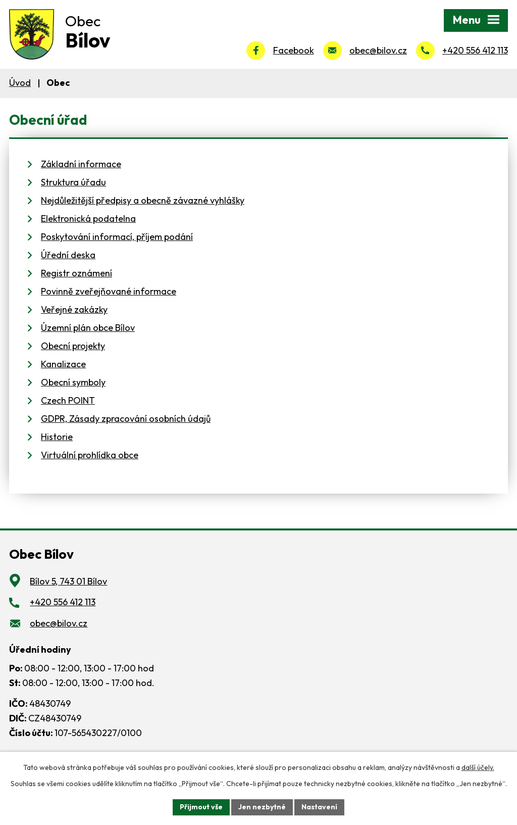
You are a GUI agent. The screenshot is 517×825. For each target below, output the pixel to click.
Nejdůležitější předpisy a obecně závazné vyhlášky (142, 200)
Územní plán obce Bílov (88, 327)
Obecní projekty (73, 346)
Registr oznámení (76, 273)
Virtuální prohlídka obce (89, 455)
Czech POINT (68, 400)
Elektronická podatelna (88, 218)
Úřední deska (68, 255)
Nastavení (319, 806)
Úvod (20, 82)
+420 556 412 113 (475, 50)
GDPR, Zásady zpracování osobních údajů (126, 418)
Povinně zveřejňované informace (108, 291)
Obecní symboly (73, 382)
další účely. (477, 767)
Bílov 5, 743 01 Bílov (68, 581)
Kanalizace (63, 364)
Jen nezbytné (262, 806)
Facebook (293, 50)
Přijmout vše (201, 806)
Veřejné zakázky (74, 309)
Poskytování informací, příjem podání (117, 236)
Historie (57, 437)
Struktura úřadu (73, 182)
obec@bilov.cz (378, 50)
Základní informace (81, 164)
